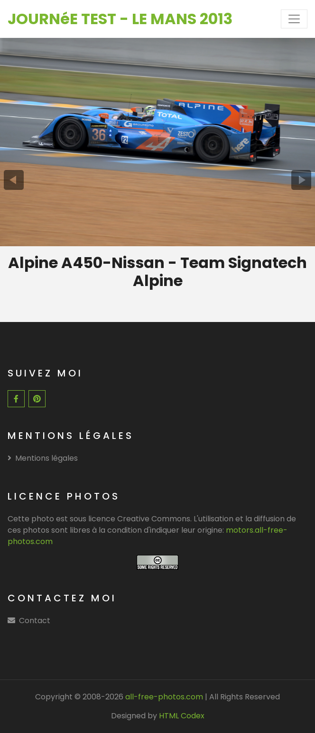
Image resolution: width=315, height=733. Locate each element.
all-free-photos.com (163, 696)
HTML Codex (181, 715)
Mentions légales (43, 458)
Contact (34, 620)
